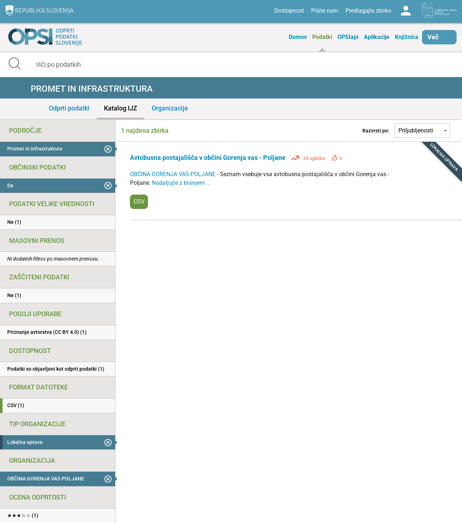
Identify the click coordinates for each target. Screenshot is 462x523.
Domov (298, 37)
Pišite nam (324, 10)
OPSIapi (347, 37)
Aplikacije (376, 37)
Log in (406, 11)
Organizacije (170, 108)
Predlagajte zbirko (368, 10)
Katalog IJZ (120, 108)
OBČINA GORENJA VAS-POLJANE (173, 174)
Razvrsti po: (375, 131)
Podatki (322, 37)
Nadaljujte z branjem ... (181, 182)
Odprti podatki (69, 108)
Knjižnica (406, 37)
